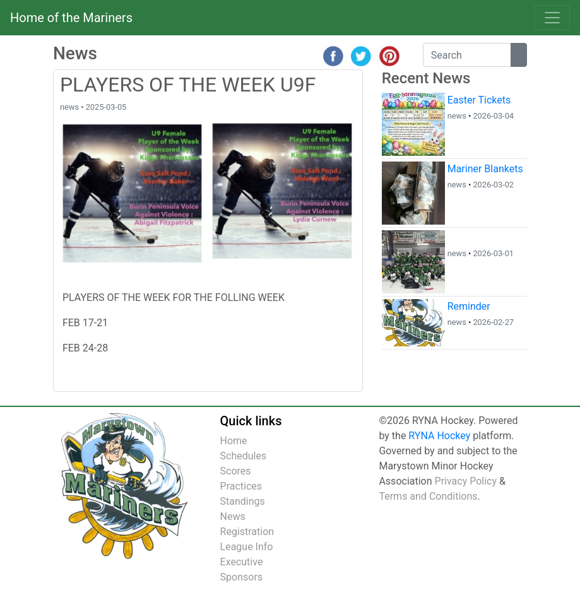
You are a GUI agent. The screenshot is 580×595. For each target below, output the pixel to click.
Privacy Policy (466, 481)
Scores (235, 471)
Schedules (243, 456)
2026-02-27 (493, 322)
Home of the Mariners (71, 17)
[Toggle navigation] (552, 17)
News (233, 516)
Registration (247, 532)
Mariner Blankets (485, 169)
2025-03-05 (106, 107)
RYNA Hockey (439, 436)
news (69, 107)
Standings (242, 501)
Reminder (468, 306)
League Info (246, 547)
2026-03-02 (493, 184)
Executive (241, 562)
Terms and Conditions (428, 496)
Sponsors (241, 577)
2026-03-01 (493, 253)
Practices (241, 486)
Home (233, 441)
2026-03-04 (493, 116)
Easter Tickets (479, 100)
